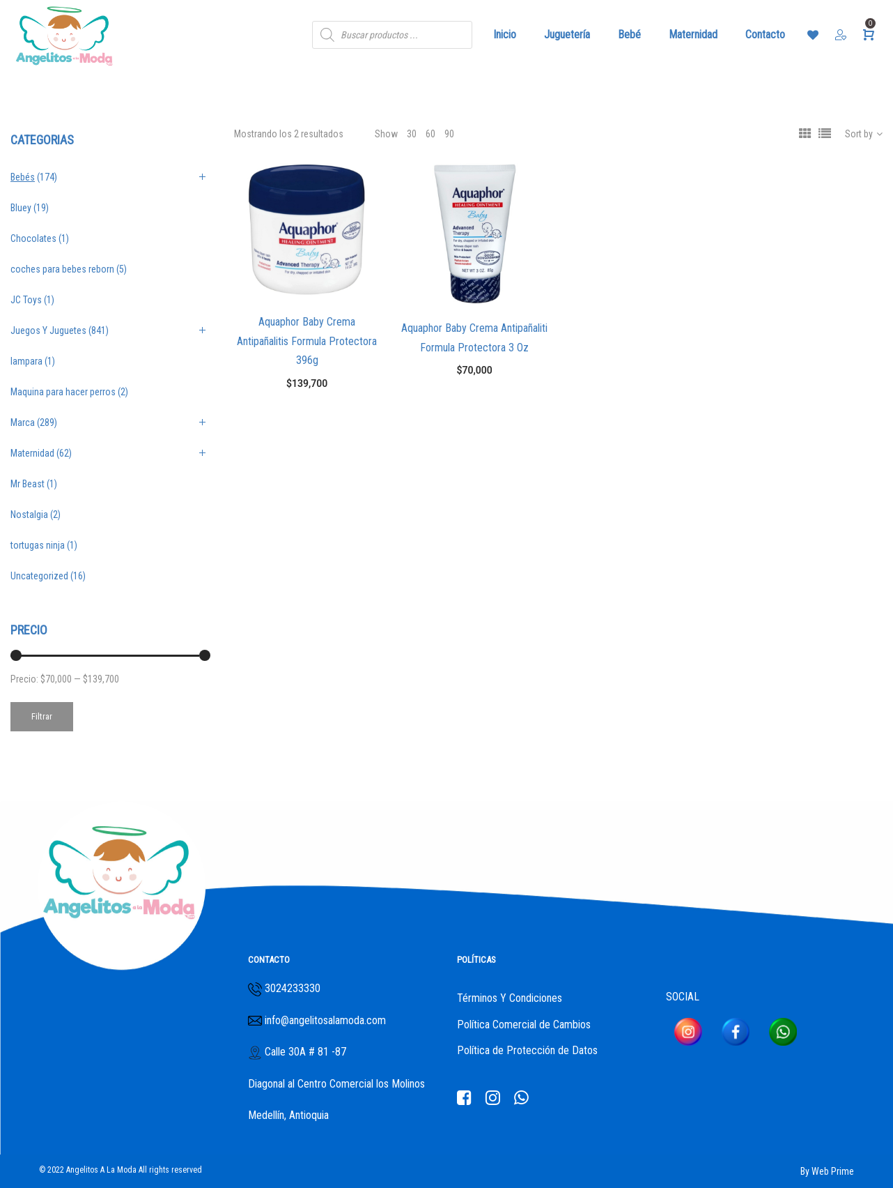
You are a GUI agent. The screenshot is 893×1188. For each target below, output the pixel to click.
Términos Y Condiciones (509, 998)
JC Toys (26, 299)
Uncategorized (39, 575)
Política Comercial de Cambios (524, 1024)
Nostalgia (29, 514)
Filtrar (41, 716)
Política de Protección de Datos (527, 1050)
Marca (22, 422)
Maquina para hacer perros (63, 391)
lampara (26, 361)
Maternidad (32, 453)
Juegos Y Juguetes (48, 330)
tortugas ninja (37, 545)
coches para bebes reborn (62, 269)
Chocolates (33, 238)
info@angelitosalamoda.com (324, 1020)
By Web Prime (827, 1171)
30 (412, 133)
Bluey (20, 207)
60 (430, 133)
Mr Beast (27, 483)
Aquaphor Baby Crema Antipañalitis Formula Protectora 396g (307, 341)
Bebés (22, 177)
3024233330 (292, 988)
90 (449, 133)
